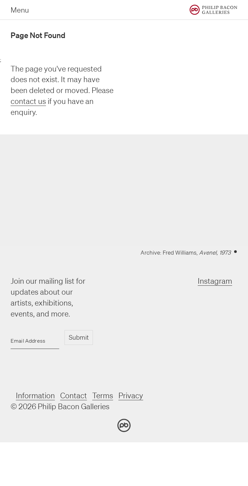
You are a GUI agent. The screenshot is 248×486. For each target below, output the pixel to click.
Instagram (215, 280)
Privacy (130, 395)
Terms (102, 395)
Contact (73, 395)
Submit (79, 337)
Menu (20, 9)
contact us (28, 101)
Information (35, 395)
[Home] (213, 9)
